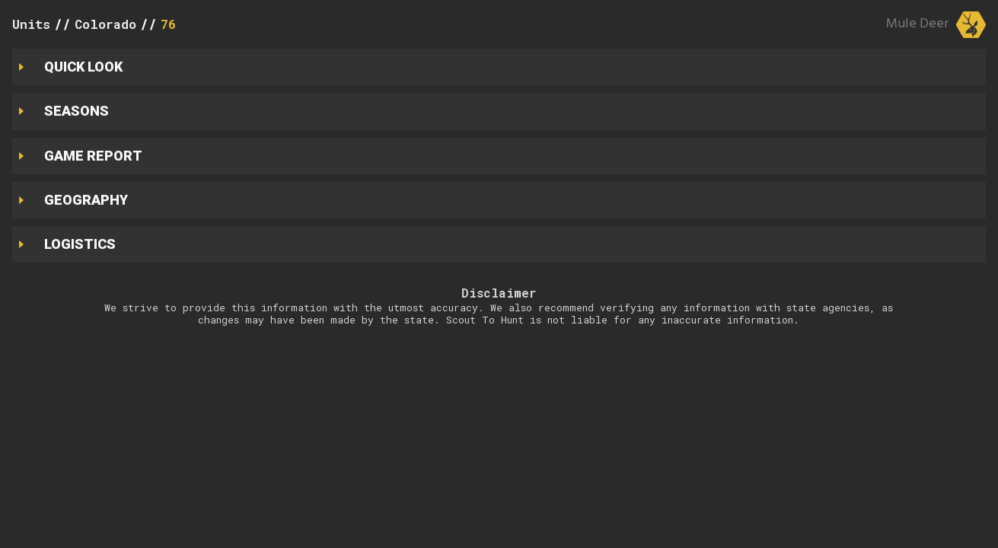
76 (168, 24)
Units (31, 24)
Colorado (105, 24)
